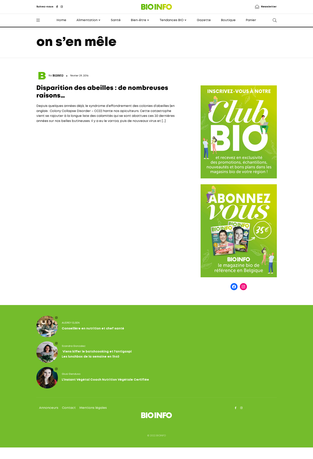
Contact (69, 407)
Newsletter (269, 7)
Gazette (204, 20)
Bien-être (138, 20)
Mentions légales (93, 407)
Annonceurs (48, 407)
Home (61, 20)
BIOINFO (58, 75)
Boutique (228, 20)
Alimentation (87, 20)
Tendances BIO (172, 20)
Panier (251, 20)
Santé (116, 20)
